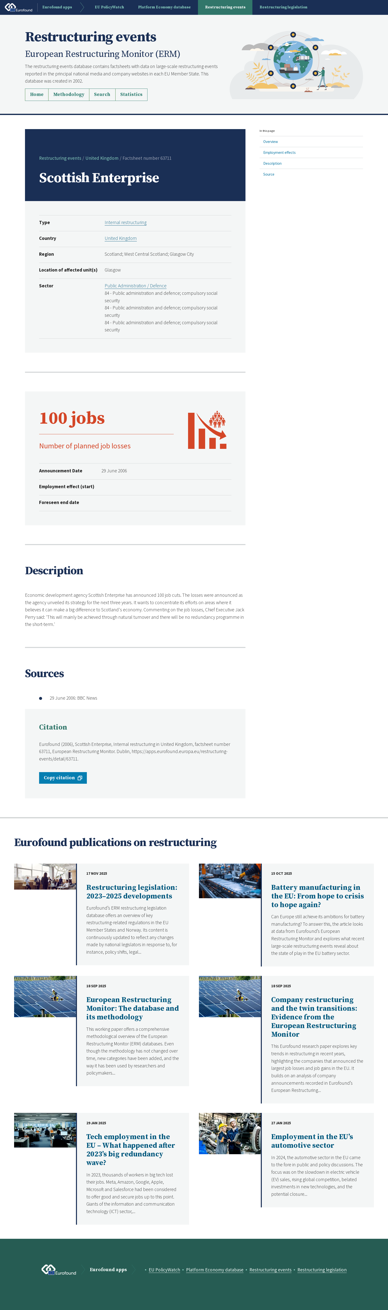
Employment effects (279, 152)
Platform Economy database (214, 1270)
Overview (270, 141)
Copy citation (59, 778)
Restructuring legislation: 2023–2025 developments (131, 892)
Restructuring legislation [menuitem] (283, 7)
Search (102, 94)
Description (272, 163)
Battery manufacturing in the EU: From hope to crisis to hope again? (317, 896)
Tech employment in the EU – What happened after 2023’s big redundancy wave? (130, 1150)
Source (268, 174)
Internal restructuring (125, 222)
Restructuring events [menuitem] (225, 7)
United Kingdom (102, 158)
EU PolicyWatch (164, 1270)
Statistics (131, 94)
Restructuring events (60, 158)
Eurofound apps (108, 1269)
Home (37, 94)
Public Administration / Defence (136, 286)
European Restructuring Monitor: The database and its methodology (132, 1008)
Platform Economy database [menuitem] (164, 7)
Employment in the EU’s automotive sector (312, 1141)
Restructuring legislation (322, 1270)
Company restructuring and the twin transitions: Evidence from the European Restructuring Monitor (314, 1017)
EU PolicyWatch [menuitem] (109, 7)
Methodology (68, 94)
